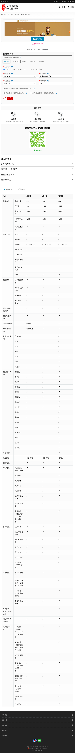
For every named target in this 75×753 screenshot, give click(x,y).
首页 (5, 14)
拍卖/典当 (45, 49)
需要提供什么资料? (9, 169)
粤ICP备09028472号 (37, 750)
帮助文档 (71, 1)
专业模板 (10, 14)
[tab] (37, 163)
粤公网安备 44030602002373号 (37, 748)
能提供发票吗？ (7, 174)
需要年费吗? (6, 180)
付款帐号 (64, 1)
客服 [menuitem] (63, 7)
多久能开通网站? (8, 164)
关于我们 (56, 1)
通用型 (17, 14)
